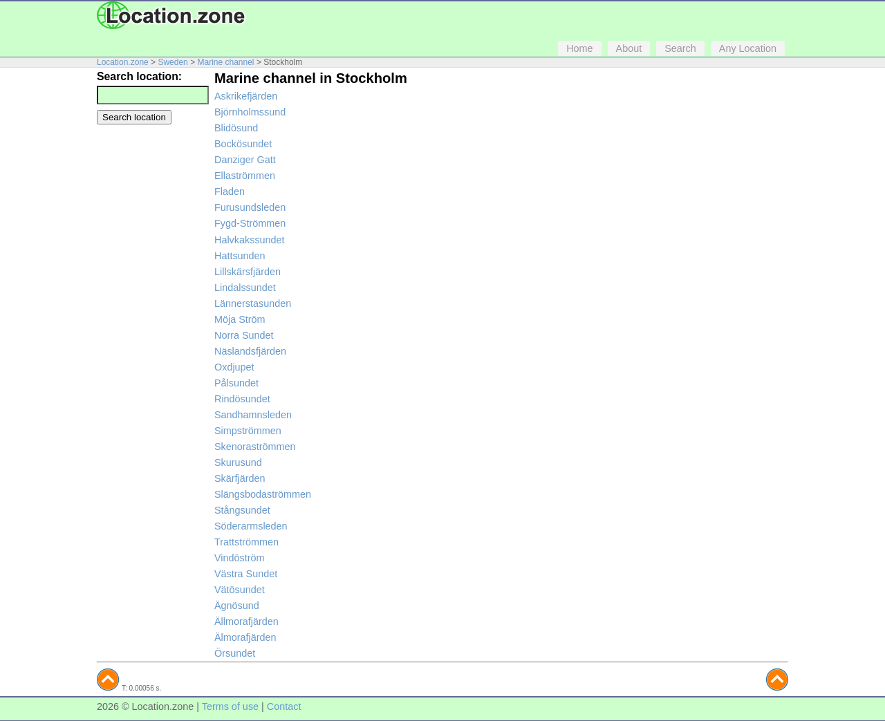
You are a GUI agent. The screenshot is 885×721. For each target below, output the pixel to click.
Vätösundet (239, 589)
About (629, 48)
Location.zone (123, 62)
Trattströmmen (246, 541)
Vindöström (239, 557)
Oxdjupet (234, 367)
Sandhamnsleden (253, 414)
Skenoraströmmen (255, 446)
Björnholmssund (250, 112)
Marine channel (225, 62)
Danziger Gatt (245, 159)
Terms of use (230, 706)
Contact (284, 706)
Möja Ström (240, 319)
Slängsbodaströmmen (262, 494)
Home (579, 48)
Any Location (747, 48)
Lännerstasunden (252, 303)
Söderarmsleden (251, 526)
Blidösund (236, 127)
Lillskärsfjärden (247, 271)
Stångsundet (242, 510)
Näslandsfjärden (250, 351)
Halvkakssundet (249, 239)
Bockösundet (243, 143)
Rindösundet (242, 398)
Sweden (172, 62)
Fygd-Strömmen (250, 223)
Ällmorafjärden (246, 621)
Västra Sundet (245, 573)
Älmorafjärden (245, 637)
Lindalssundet (245, 287)
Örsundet (234, 653)
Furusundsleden (250, 207)
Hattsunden (240, 255)
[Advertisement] (152, 339)
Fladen (229, 191)
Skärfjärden (240, 478)
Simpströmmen (247, 430)
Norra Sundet (244, 335)
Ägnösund (236, 605)
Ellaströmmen (244, 175)
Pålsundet (236, 382)
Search (680, 48)
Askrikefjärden (245, 96)
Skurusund (238, 462)
